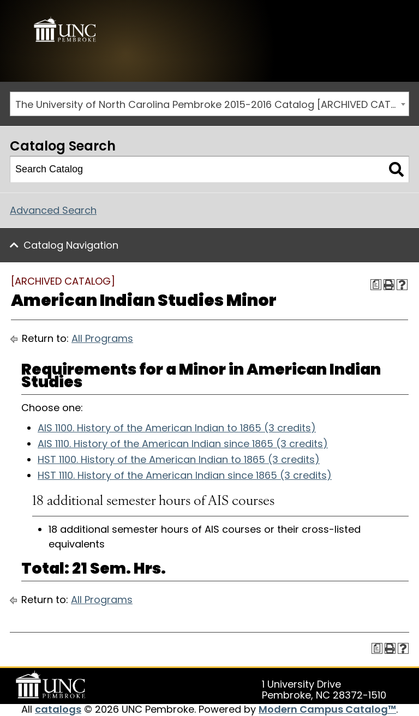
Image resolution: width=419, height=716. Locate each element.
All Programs (102, 338)
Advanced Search (53, 210)
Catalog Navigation (70, 245)
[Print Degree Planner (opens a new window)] (375, 284)
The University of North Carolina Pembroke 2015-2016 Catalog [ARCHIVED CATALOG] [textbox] (212, 104)
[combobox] (209, 104)
